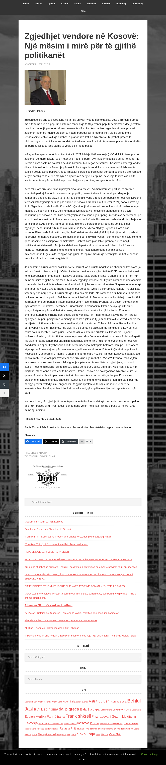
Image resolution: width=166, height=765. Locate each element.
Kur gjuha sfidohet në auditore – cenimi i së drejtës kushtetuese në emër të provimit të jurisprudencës (81, 567)
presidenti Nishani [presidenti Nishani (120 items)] (51, 729)
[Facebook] (33, 441)
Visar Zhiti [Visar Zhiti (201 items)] (115, 734)
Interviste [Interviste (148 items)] (43, 723)
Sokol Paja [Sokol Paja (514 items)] (86, 734)
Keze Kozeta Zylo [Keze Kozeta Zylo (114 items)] (55, 724)
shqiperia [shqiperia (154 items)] (61, 734)
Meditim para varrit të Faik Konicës (44, 521)
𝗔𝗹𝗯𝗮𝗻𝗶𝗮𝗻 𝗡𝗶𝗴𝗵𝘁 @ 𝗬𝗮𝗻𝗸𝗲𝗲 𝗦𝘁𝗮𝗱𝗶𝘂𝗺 (48, 605)
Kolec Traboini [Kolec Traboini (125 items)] (70, 723)
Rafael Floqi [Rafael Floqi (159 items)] (83, 729)
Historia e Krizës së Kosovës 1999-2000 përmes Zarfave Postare (61, 620)
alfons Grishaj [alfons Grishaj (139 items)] (44, 701)
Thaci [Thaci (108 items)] (98, 735)
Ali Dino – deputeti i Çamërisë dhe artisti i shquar (52, 627)
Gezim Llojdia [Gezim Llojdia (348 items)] (122, 716)
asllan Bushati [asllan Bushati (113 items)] (82, 702)
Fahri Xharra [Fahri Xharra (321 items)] (56, 716)
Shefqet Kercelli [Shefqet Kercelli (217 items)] (47, 734)
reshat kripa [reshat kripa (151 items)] (127, 729)
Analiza (43, 453)
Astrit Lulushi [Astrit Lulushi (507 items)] (99, 701)
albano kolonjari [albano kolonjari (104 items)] (31, 702)
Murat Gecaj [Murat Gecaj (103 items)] (118, 724)
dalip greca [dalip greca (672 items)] (69, 709)
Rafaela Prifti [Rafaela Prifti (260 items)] (68, 728)
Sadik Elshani (47, 456)
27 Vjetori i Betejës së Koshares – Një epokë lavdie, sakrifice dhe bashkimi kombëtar (72, 613)
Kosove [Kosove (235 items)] (94, 723)
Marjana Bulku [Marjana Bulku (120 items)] (106, 723)
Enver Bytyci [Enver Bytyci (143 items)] (119, 709)
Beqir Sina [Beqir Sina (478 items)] (49, 709)
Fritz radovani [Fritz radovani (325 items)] (101, 716)
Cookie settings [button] (149, 754)
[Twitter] (51, 441)
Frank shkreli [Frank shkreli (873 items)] (78, 716)
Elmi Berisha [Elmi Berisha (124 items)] (106, 710)
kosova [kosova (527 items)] (83, 723)
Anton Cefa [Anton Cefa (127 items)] (57, 702)
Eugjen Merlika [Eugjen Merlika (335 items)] (35, 716)
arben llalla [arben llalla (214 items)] (68, 701)
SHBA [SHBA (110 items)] (34, 735)
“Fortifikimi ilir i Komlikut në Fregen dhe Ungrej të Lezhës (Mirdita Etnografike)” (68, 536)
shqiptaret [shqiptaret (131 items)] (71, 735)
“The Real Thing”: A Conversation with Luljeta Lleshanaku (56, 544)
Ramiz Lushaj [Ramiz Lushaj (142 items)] (114, 729)
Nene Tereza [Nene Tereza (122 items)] (37, 729)
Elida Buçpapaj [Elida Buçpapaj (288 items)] (90, 709)
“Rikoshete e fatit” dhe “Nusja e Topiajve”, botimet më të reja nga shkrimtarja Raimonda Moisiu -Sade (80, 635)
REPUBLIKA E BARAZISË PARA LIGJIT (47, 551)
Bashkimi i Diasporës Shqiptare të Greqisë (48, 529)
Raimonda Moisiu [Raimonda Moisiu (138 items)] (98, 729)
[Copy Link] (69, 441)
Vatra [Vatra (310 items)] (104, 734)
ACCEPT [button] (83, 759)
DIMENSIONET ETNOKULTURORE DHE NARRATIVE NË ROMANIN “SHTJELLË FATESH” (76, 586)
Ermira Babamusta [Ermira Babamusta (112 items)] (133, 710)
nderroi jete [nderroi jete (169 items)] (130, 723)
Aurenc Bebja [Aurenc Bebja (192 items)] (118, 701)
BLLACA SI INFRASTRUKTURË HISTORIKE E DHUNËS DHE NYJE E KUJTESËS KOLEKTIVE (78, 559)
